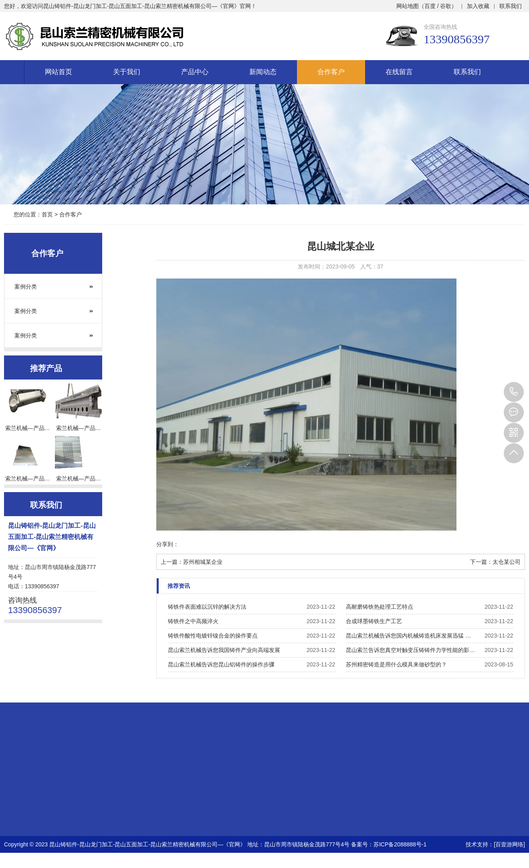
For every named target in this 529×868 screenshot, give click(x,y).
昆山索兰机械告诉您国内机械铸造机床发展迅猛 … (408, 635)
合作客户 (331, 72)
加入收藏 (478, 6)
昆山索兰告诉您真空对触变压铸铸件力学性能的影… (410, 650)
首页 (47, 214)
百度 (430, 6)
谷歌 (445, 6)
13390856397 (514, 392)
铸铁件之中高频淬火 (193, 621)
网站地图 (407, 6)
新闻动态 (263, 72)
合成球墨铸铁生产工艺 (374, 621)
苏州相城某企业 (202, 562)
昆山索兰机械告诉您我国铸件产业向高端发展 (224, 650)
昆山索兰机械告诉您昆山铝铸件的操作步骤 (221, 664)
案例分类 (25, 286)
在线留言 (399, 72)
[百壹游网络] (509, 844)
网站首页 (58, 72)
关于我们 (126, 72)
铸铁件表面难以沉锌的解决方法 (207, 607)
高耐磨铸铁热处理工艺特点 (379, 607)
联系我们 (510, 6)
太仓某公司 (507, 562)
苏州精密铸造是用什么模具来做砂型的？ (396, 664)
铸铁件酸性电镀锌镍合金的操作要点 (213, 635)
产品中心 (194, 72)
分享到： (167, 544)
